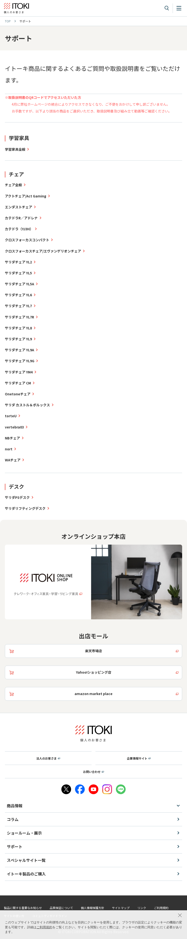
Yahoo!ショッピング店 (93, 672)
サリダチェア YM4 (19, 372)
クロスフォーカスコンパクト (27, 239)
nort (8, 448)
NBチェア (12, 438)
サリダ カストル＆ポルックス (27, 404)
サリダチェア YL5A (19, 283)
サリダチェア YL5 (18, 272)
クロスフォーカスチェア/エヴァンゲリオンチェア (43, 251)
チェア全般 (13, 184)
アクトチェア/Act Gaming (25, 196)
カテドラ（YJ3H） (19, 228)
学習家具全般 (15, 149)
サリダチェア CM (18, 383)
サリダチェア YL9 (18, 338)
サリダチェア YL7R (19, 317)
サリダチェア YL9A (19, 349)
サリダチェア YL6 (18, 294)
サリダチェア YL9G (19, 360)
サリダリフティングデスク (25, 508)
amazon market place (93, 693)
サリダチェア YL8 (18, 327)
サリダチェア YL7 (18, 305)
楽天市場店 (93, 650)
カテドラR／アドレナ (21, 217)
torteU (11, 415)
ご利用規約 (44, 927)
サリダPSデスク (17, 497)
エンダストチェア (18, 207)
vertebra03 (14, 427)
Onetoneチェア (17, 393)
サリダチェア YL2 (18, 262)
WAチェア (12, 459)
